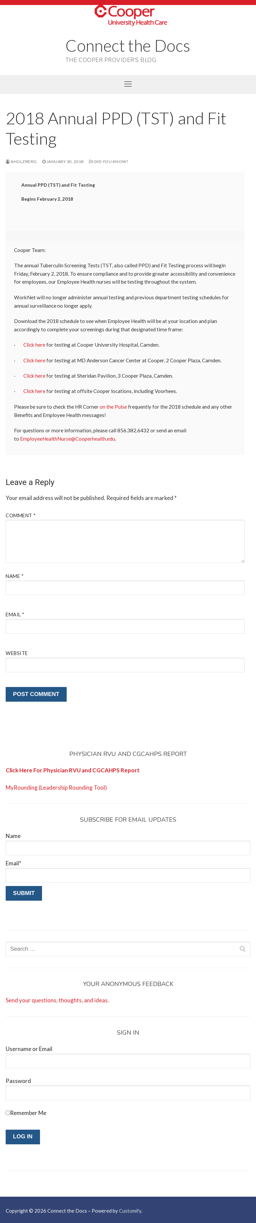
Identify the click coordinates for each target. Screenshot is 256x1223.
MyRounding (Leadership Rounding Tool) (56, 787)
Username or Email (29, 1048)
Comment (21, 515)
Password (18, 1080)
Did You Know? (108, 161)
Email (15, 614)
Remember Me (28, 1112)
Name (15, 576)
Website (17, 653)
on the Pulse (113, 407)
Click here (34, 345)
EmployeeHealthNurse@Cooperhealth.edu (67, 439)
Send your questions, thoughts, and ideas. (57, 1000)
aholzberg (21, 161)
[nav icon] (128, 84)
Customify (130, 1211)
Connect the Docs (128, 45)
